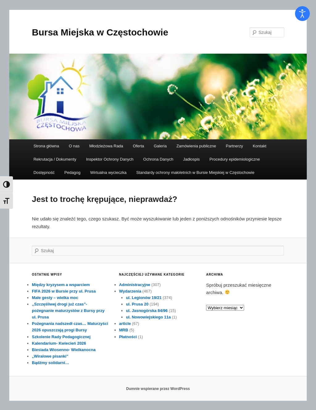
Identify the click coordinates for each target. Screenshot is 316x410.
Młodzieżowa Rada (106, 146)
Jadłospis (191, 159)
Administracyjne (134, 284)
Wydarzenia (130, 291)
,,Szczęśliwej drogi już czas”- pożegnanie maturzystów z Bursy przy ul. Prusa (68, 310)
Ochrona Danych (158, 159)
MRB (123, 330)
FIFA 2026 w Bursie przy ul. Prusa (64, 291)
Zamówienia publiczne (196, 146)
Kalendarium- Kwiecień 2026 (59, 343)
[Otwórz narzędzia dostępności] (302, 13)
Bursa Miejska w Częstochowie (100, 32)
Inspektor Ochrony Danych (110, 159)
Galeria (160, 146)
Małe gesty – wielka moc (55, 297)
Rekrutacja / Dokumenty (54, 159)
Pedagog (72, 172)
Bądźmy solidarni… (50, 362)
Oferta (138, 146)
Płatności (128, 336)
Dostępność (44, 172)
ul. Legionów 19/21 (144, 297)
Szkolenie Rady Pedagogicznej (61, 336)
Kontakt (259, 146)
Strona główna (46, 146)
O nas (74, 146)
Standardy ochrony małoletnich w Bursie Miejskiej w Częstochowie (195, 172)
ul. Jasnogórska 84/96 (147, 310)
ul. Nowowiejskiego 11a (148, 317)
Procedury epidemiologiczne (235, 159)
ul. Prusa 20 (137, 304)
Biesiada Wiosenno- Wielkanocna (63, 349)
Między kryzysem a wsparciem (61, 284)
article (125, 323)
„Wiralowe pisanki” (50, 356)
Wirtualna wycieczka (108, 172)
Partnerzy (234, 146)
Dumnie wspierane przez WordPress (158, 389)
